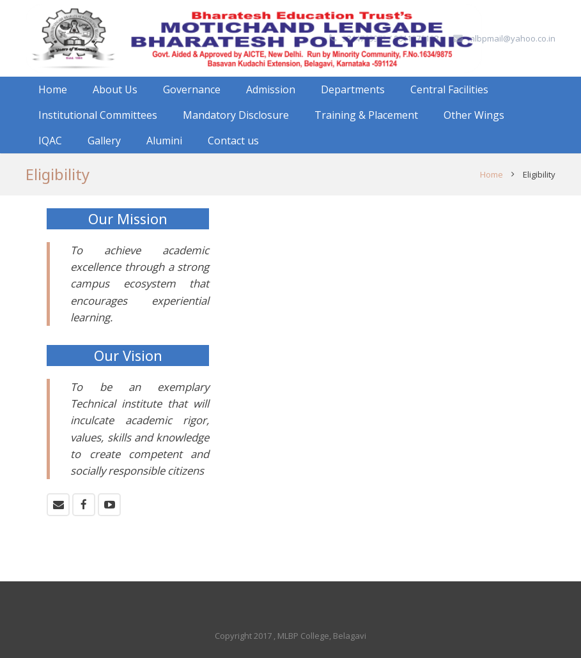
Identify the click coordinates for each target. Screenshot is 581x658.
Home (491, 174)
